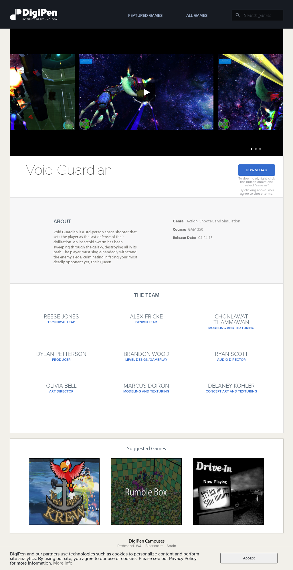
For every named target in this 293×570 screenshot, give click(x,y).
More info (62, 563)
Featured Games (145, 15)
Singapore (154, 546)
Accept (249, 558)
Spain (171, 546)
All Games (196, 15)
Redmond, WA (129, 546)
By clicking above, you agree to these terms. (256, 192)
